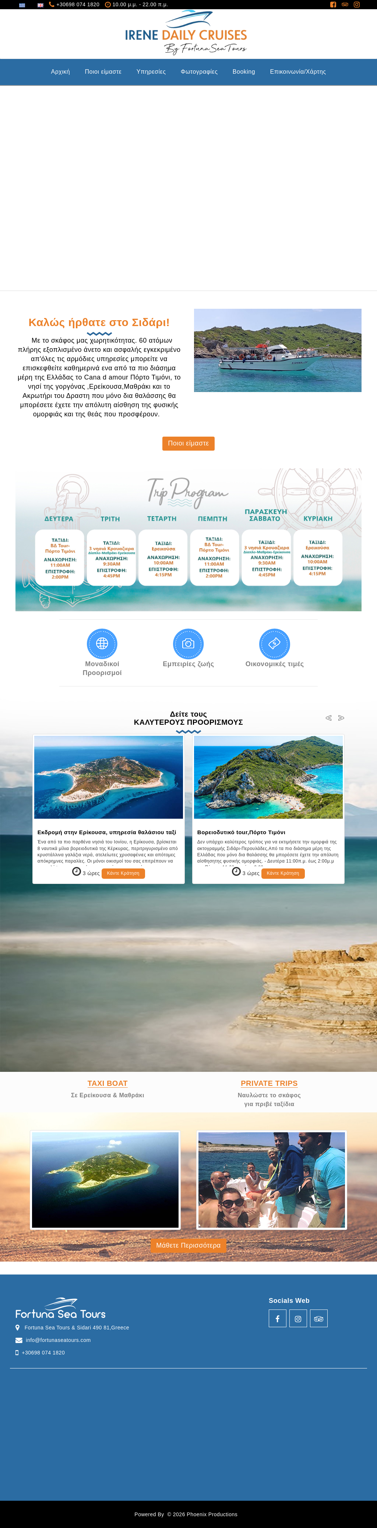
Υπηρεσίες (151, 72)
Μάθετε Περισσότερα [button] (188, 1245)
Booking (244, 72)
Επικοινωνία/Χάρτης (298, 72)
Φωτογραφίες (199, 72)
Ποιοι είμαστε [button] (188, 443)
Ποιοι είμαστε (103, 72)
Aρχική (60, 72)
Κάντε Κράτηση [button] (123, 873)
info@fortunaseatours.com (58, 1340)
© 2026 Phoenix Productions (203, 1514)
